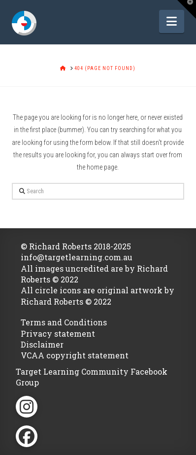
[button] (171, 21)
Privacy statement (58, 333)
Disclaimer (42, 344)
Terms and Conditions (64, 322)
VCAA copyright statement (75, 355)
